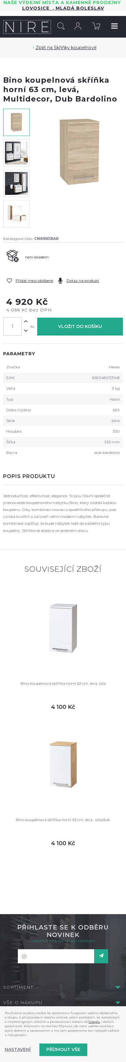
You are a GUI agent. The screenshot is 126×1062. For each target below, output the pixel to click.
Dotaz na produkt (83, 280)
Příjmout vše (63, 1049)
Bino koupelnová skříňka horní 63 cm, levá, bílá (63, 683)
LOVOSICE (37, 8)
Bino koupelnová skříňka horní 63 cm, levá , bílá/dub (63, 819)
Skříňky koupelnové (75, 47)
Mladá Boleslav (79, 8)
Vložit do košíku (80, 326)
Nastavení (18, 1049)
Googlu (94, 1022)
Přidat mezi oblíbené (34, 280)
